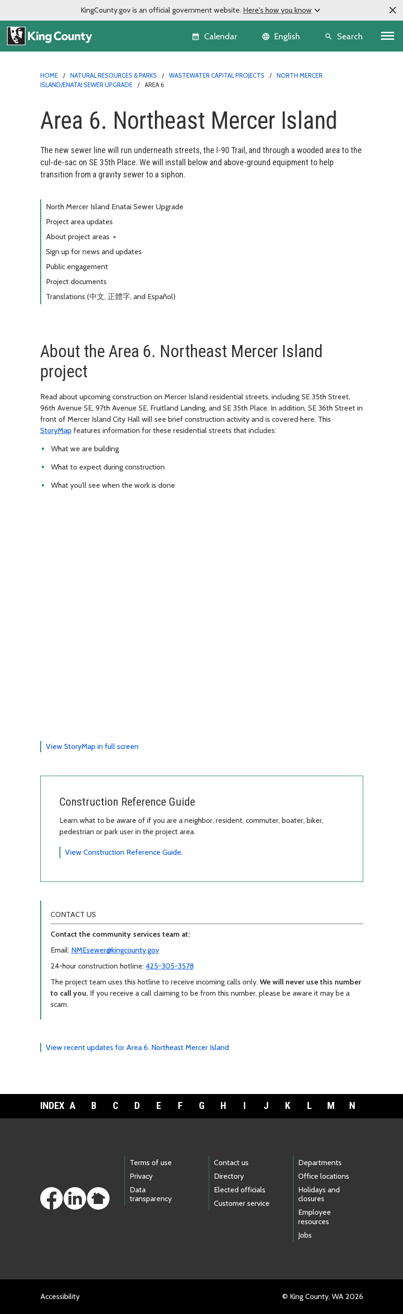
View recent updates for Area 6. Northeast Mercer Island (137, 1047)
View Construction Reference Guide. (124, 852)
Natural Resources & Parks (113, 75)
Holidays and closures (319, 1194)
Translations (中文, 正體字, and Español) (111, 296)
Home (49, 75)
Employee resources (314, 1217)
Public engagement (77, 266)
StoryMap (56, 430)
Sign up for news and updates (94, 251)
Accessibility (60, 1296)
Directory (229, 1176)
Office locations (323, 1176)
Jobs (305, 1235)
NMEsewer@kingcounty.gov (115, 950)
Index (51, 1105)
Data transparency (151, 1194)
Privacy (141, 1176)
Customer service (242, 1203)
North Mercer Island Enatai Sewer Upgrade (114, 206)
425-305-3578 (170, 966)
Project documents (76, 281)
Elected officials (239, 1189)
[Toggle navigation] (388, 36)
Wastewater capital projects (216, 75)
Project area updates (79, 221)
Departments (320, 1162)
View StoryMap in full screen (92, 746)
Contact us (231, 1162)
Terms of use (151, 1162)
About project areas (81, 236)
